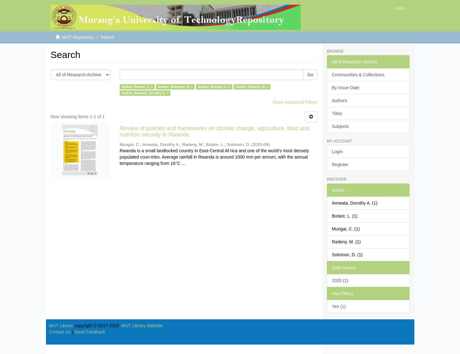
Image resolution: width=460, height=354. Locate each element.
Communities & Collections (358, 74)
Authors (339, 100)
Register (340, 164)
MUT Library (61, 325)
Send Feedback (89, 331)
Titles (337, 113)
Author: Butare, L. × (137, 87)
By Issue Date (345, 87)
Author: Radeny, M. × (252, 87)
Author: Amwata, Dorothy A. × (145, 93)
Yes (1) (339, 306)
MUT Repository (78, 37)
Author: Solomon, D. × (175, 87)
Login (337, 151)
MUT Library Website (142, 325)
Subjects (340, 126)
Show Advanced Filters (295, 102)
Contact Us (60, 331)
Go (310, 74)
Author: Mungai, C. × (214, 87)
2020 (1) (340, 280)
